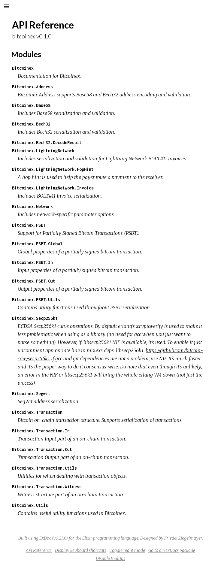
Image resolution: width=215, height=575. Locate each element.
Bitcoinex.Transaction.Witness (47, 486)
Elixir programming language (110, 538)
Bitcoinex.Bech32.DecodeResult (47, 142)
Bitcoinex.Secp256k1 (35, 318)
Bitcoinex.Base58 (31, 105)
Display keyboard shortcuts (80, 550)
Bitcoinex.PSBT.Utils (36, 299)
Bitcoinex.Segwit (31, 393)
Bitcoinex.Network (32, 206)
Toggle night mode (127, 550)
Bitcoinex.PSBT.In (32, 262)
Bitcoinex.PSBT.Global (37, 243)
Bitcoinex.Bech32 (31, 123)
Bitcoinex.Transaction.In (41, 430)
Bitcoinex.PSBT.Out (33, 280)
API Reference (39, 550)
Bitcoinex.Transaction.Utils (44, 468)
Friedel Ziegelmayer (183, 538)
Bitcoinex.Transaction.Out (42, 449)
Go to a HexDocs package (171, 550)
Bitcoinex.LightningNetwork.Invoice (53, 187)
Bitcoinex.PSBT (29, 225)
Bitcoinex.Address (32, 86)
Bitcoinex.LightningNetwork (43, 150)
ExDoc (45, 538)
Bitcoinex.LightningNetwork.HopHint (53, 169)
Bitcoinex (23, 68)
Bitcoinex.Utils (30, 505)
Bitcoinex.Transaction (37, 412)
